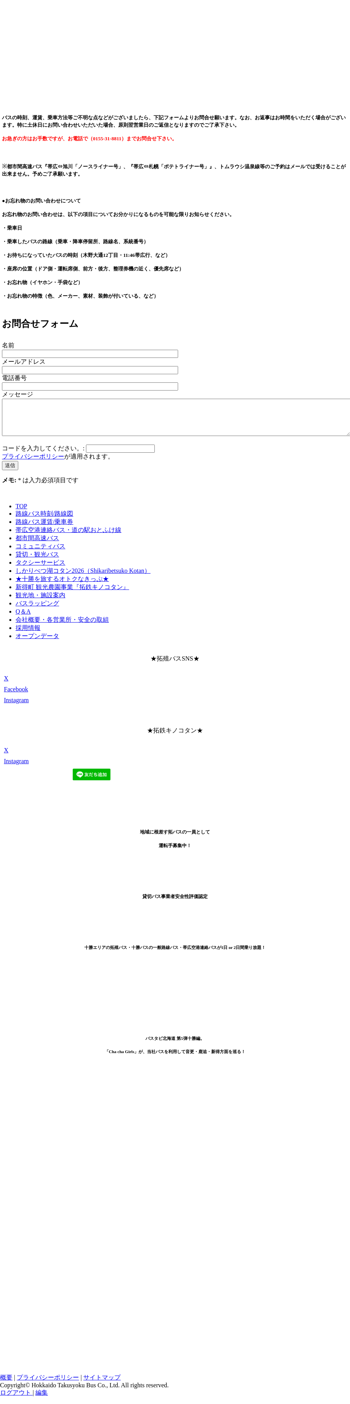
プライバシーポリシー (33, 463)
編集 (41, 1399)
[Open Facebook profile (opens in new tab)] (16, 696)
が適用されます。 (58, 463)
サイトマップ (102, 1384)
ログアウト (16, 1399)
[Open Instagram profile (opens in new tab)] (16, 707)
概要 (6, 1384)
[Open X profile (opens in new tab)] (6, 685)
